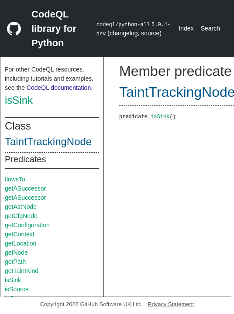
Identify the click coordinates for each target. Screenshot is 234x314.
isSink (19, 100)
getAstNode (21, 206)
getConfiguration (27, 225)
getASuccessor (25, 188)
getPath (15, 261)
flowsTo (15, 179)
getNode (16, 252)
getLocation (20, 243)
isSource (16, 289)
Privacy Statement (171, 304)
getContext (19, 234)
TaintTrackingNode (48, 141)
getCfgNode (21, 215)
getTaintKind (21, 270)
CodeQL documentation (59, 87)
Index (186, 28)
